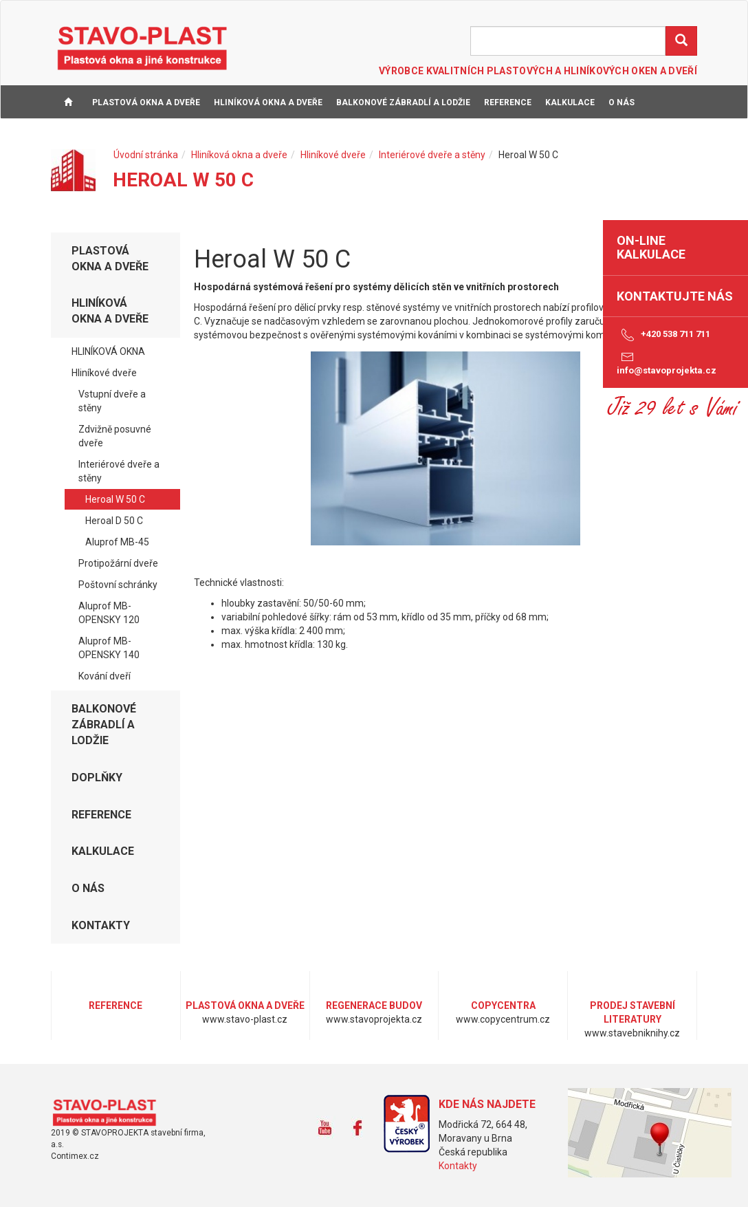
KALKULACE (570, 102)
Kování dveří (104, 676)
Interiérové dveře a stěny (432, 154)
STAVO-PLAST (142, 47)
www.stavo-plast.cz (109, 1112)
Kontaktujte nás (675, 296)
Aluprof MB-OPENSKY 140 (109, 647)
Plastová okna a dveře (146, 102)
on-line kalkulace (651, 247)
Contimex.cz (75, 1156)
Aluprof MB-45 (117, 541)
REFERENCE (507, 102)
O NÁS (621, 102)
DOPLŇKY (97, 777)
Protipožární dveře (118, 563)
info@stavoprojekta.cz (666, 362)
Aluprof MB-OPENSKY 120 (109, 612)
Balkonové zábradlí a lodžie (403, 102)
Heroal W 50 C (115, 499)
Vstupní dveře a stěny (112, 401)
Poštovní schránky (117, 584)
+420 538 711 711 (663, 334)
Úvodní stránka (145, 154)
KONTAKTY (80, 137)
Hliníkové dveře (333, 154)
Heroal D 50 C (114, 520)
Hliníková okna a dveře (268, 102)
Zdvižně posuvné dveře (114, 436)
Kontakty (458, 1165)
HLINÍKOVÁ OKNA (108, 351)
